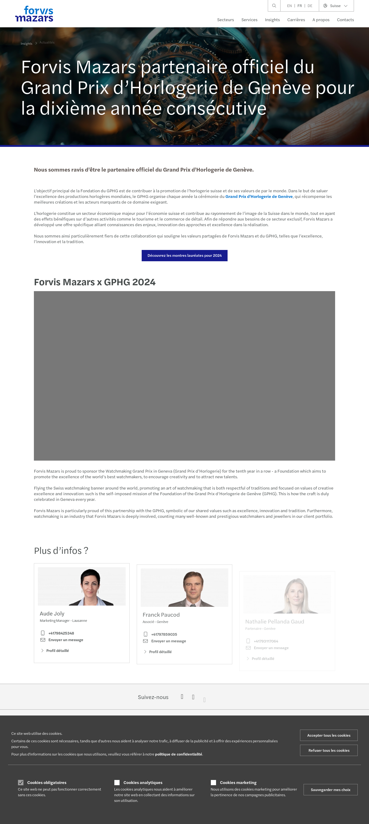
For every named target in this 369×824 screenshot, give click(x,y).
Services (249, 19)
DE (310, 5)
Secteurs (225, 19)
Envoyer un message (61, 641)
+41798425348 (57, 634)
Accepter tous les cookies (328, 735)
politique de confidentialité (178, 754)
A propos (321, 19)
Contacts (345, 19)
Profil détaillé (54, 652)
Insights (272, 19)
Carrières (296, 19)
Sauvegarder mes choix (330, 789)
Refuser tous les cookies (329, 750)
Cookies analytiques (143, 782)
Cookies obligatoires (46, 782)
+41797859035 (160, 641)
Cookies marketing (238, 782)
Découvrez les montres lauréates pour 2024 (184, 255)
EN (289, 5)
